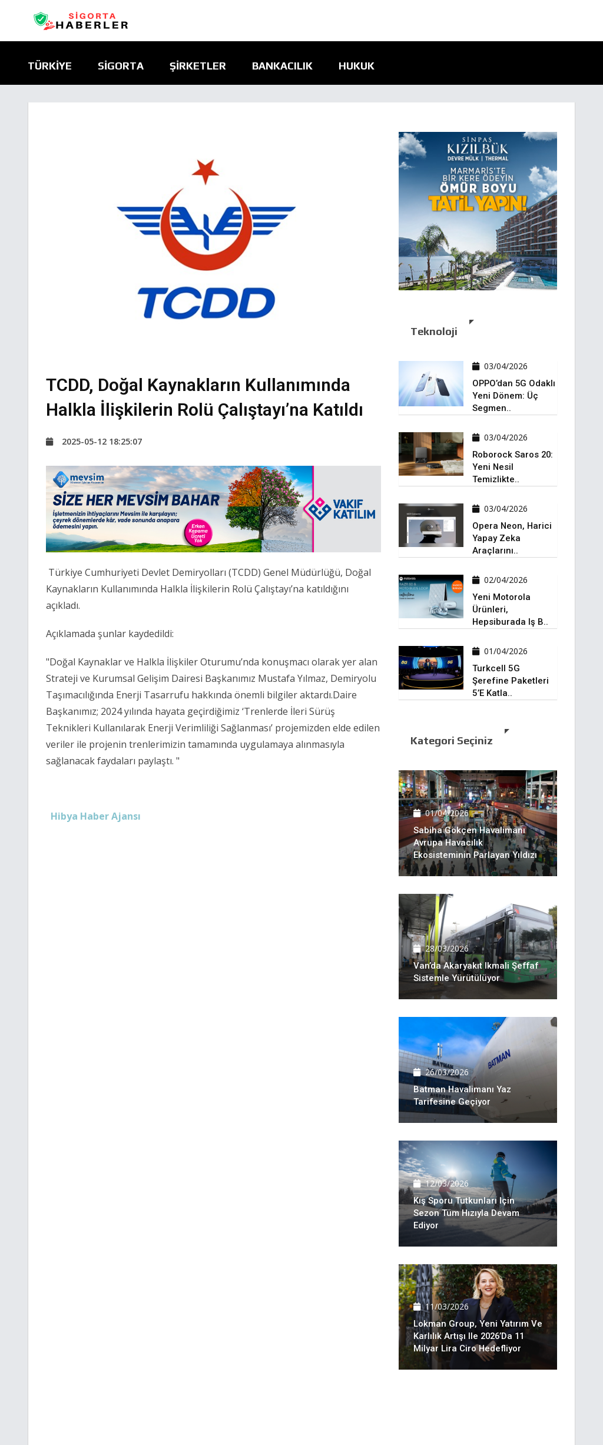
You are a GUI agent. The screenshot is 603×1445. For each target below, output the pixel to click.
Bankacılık (282, 65)
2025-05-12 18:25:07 (94, 441)
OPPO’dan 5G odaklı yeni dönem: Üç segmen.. (514, 395)
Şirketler (198, 65)
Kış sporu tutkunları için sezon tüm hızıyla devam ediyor (466, 1213)
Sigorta (121, 65)
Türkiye (50, 65)
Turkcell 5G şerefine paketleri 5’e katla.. (510, 680)
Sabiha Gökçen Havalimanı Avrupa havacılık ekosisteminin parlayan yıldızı (475, 842)
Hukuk (357, 65)
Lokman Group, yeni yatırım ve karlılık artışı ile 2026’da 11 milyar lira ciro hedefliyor (477, 1336)
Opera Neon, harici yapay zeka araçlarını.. (512, 538)
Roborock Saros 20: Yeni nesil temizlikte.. (513, 467)
